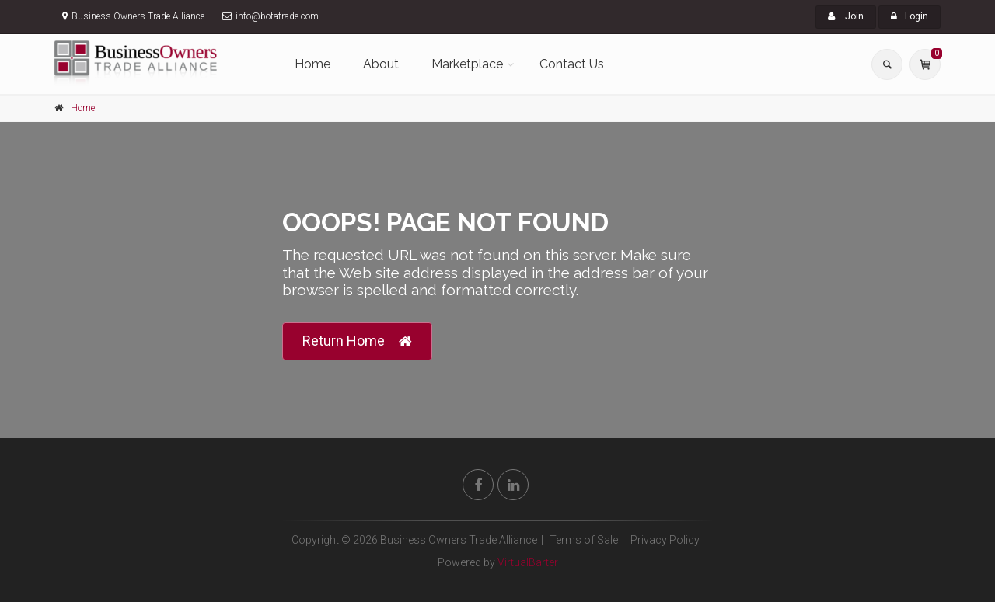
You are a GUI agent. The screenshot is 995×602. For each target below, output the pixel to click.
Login (909, 16)
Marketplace (467, 64)
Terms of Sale (584, 540)
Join (846, 16)
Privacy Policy (665, 540)
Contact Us (571, 64)
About (381, 64)
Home (312, 64)
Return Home (357, 341)
